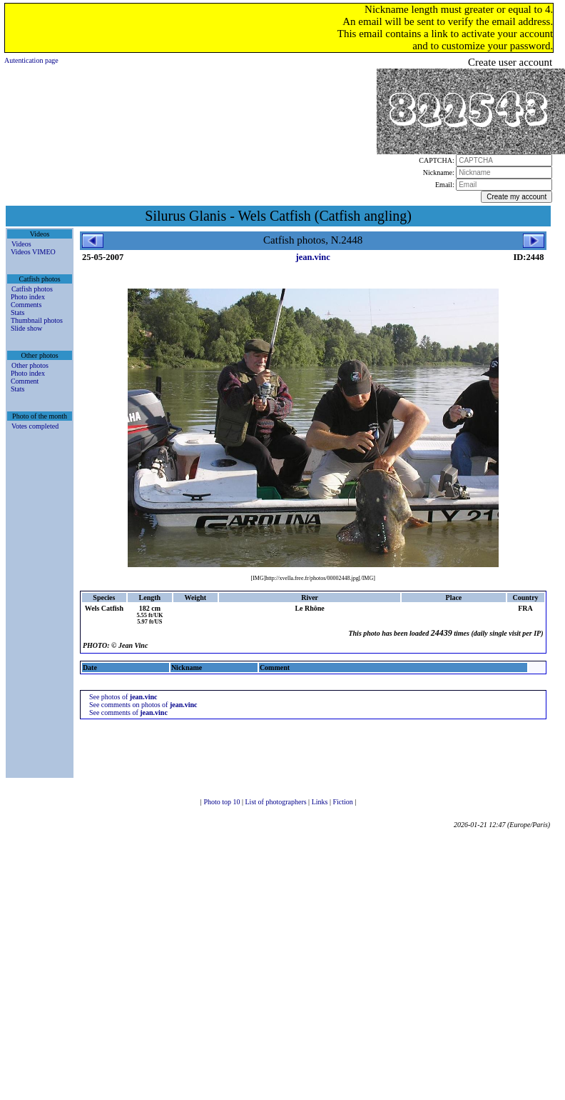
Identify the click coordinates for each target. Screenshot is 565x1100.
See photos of (123, 697)
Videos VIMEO (33, 252)
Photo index (28, 297)
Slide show (26, 328)
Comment (25, 381)
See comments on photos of (143, 705)
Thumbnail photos (37, 320)
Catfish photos (32, 289)
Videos (21, 244)
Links (321, 802)
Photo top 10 (222, 802)
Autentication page (31, 60)
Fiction (343, 802)
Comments (26, 305)
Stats (17, 312)
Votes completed (34, 426)
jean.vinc (313, 257)
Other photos (30, 365)
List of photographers (277, 802)
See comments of (128, 712)
